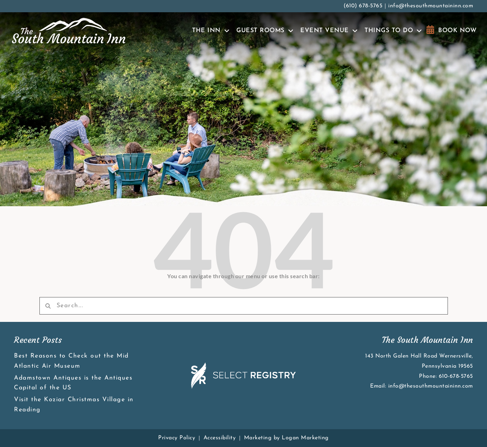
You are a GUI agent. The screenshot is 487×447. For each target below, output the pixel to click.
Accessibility (220, 438)
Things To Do (393, 30)
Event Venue (328, 30)
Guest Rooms (264, 30)
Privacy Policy (176, 438)
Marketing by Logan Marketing (286, 438)
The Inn (210, 30)
